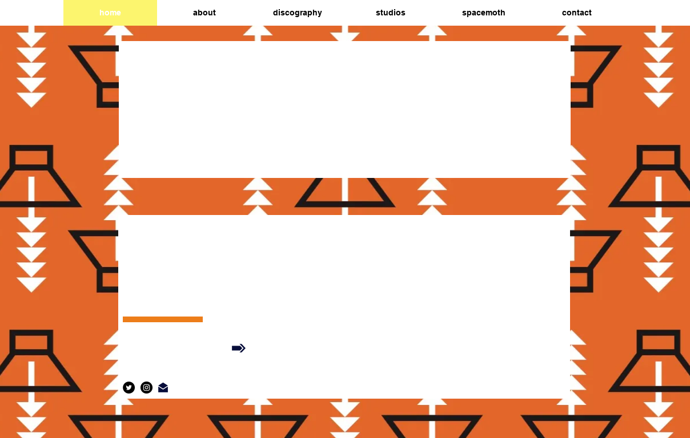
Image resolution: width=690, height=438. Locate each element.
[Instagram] (147, 388)
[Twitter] (129, 388)
